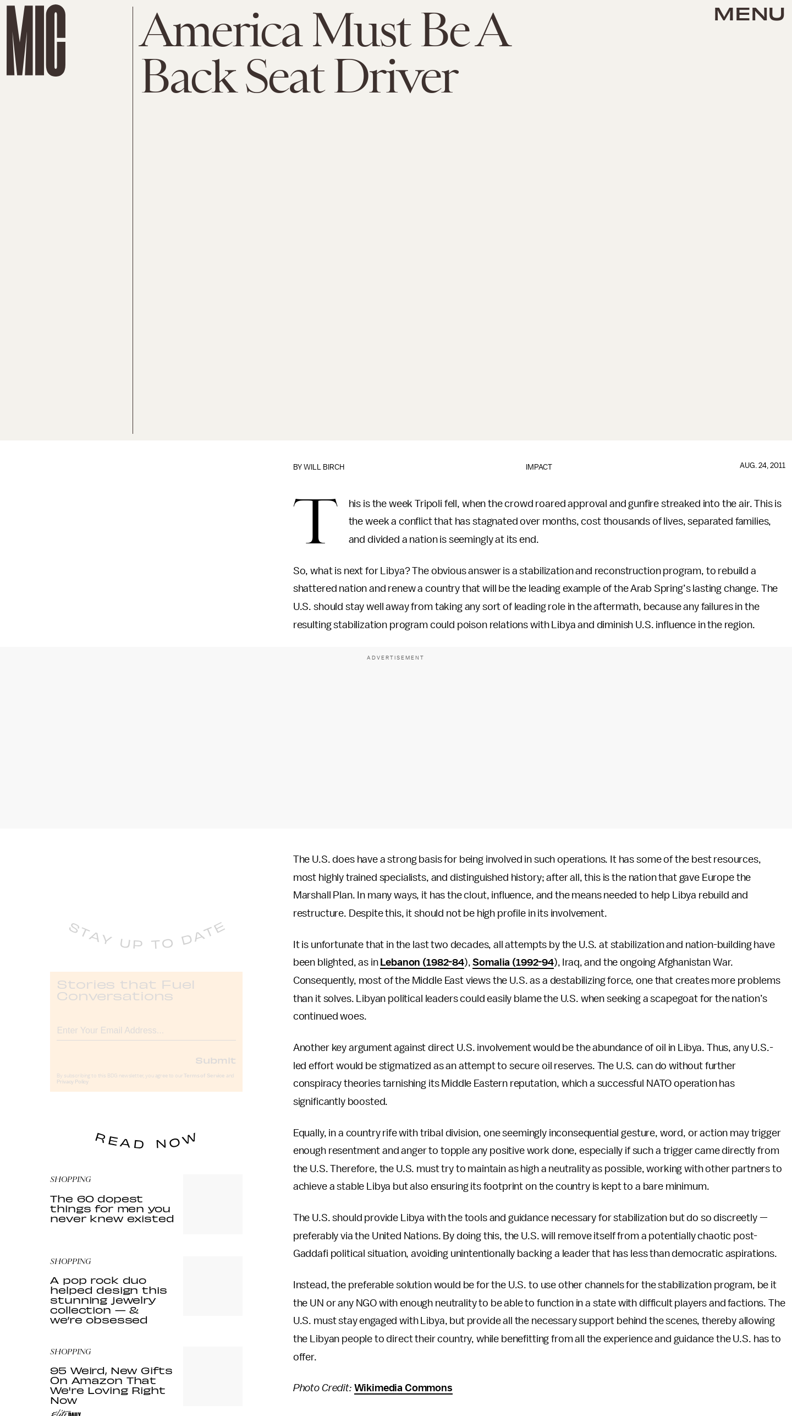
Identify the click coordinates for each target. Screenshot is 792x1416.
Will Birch (324, 467)
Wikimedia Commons (403, 1387)
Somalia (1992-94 (512, 962)
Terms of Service (204, 1084)
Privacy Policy (73, 1090)
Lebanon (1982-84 (422, 962)
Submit (215, 1068)
